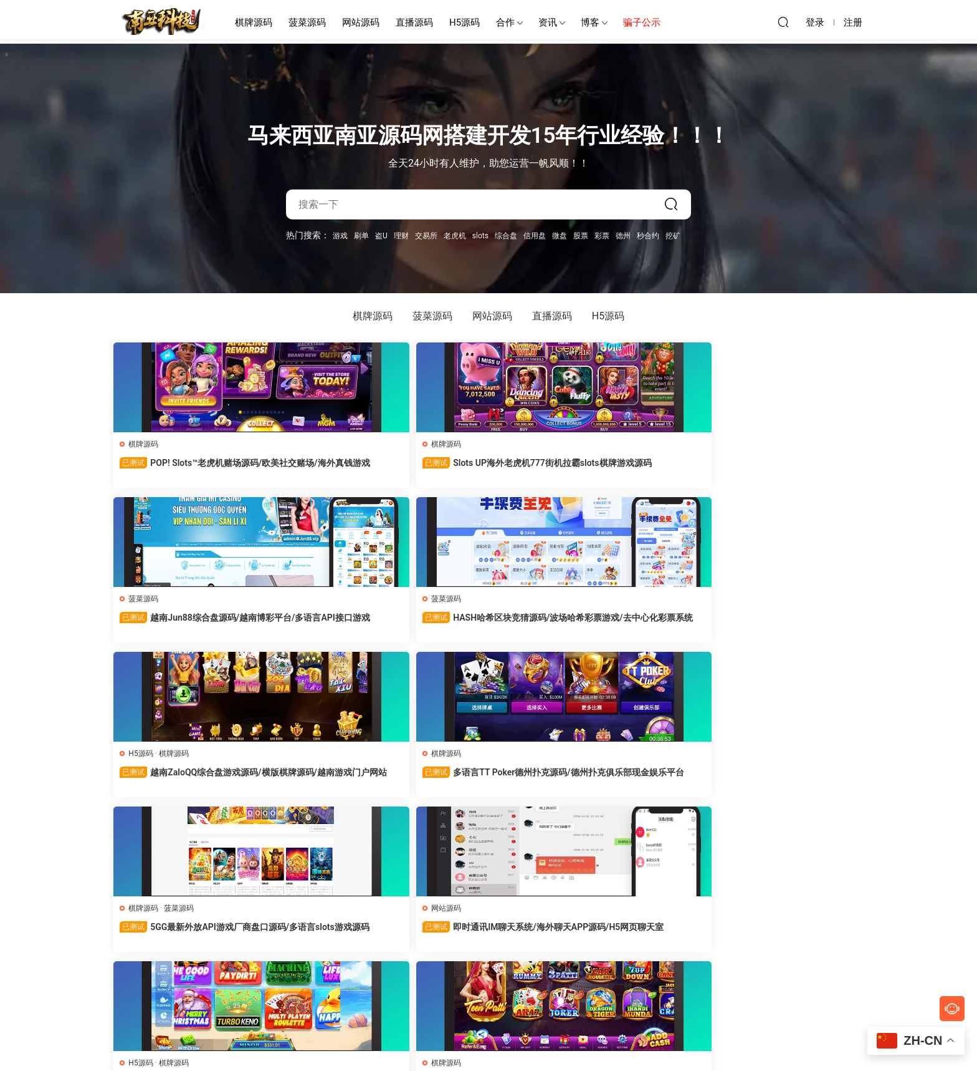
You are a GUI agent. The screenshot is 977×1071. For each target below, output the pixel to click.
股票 (580, 235)
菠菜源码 (307, 22)
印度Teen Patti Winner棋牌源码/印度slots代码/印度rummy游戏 (790, 624)
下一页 (518, 979)
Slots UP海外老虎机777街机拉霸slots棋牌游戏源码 (333, 468)
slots (480, 235)
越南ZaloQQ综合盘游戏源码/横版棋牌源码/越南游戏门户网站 (791, 469)
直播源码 (414, 22)
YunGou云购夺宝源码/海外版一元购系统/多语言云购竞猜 (789, 932)
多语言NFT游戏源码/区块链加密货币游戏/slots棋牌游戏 (336, 932)
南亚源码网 (161, 22)
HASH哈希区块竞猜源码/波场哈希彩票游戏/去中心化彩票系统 (638, 469)
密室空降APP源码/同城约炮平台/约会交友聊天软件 (337, 778)
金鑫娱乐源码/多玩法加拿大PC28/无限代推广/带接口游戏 (486, 779)
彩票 (601, 235)
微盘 (559, 235)
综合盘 (506, 235)
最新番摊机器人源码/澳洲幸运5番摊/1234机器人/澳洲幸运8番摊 (639, 933)
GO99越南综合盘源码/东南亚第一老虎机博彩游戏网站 (487, 932)
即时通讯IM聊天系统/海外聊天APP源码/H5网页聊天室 (485, 623)
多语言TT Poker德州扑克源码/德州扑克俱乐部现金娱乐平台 (184, 624)
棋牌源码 (253, 22)
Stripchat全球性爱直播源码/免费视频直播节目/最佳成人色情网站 (639, 779)
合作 (505, 22)
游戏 (340, 235)
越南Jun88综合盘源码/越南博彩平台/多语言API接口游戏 (488, 468)
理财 (401, 235)
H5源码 (464, 22)
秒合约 (648, 235)
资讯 (547, 22)
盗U (381, 235)
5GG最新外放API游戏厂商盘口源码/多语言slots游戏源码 (335, 623)
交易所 (426, 235)
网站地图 (565, 1040)
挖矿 (672, 235)
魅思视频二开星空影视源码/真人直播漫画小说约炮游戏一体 (790, 779)
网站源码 (360, 22)
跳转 (581, 979)
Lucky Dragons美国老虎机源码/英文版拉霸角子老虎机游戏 (183, 933)
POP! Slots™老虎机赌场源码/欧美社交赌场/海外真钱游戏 (185, 468)
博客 (590, 22)
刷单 (361, 235)
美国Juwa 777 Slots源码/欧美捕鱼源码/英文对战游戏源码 (639, 623)
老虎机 (455, 235)
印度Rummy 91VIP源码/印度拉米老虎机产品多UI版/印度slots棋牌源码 (185, 779)
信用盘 (534, 235)
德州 (623, 235)
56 (485, 979)
